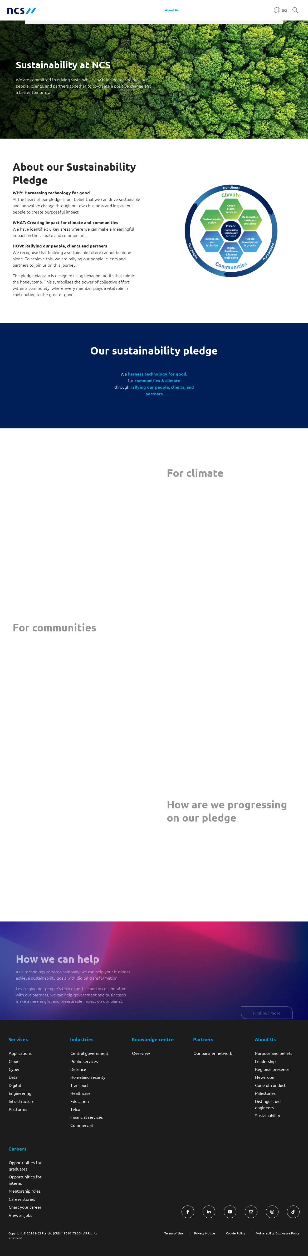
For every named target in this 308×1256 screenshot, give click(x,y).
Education (79, 1101)
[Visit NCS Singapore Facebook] (188, 1212)
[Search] (295, 10)
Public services (84, 1061)
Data (13, 1077)
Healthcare (80, 1093)
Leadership (265, 1061)
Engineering (20, 1093)
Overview (141, 1053)
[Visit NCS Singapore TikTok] (293, 1212)
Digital (15, 1085)
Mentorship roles (25, 1190)
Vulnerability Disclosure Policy (278, 1233)
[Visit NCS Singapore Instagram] (272, 1212)
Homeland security (87, 1077)
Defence (78, 1069)
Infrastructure (22, 1101)
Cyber (14, 1069)
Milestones (265, 1093)
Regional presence (272, 1069)
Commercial (81, 1125)
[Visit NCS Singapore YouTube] (230, 1212)
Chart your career (25, 1206)
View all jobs (20, 1215)
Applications (20, 1053)
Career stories (22, 1199)
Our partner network (212, 1053)
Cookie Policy (235, 1233)
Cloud (14, 1061)
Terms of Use (173, 1233)
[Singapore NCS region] (280, 10)
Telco (75, 1109)
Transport (79, 1085)
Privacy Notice (204, 1233)
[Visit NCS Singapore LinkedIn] (209, 1212)
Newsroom (265, 1077)
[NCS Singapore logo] (21, 10)
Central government (89, 1053)
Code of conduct (270, 1085)
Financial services (86, 1117)
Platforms (18, 1109)
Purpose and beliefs (273, 1053)
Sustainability (267, 1115)
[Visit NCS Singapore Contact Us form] (251, 1212)
